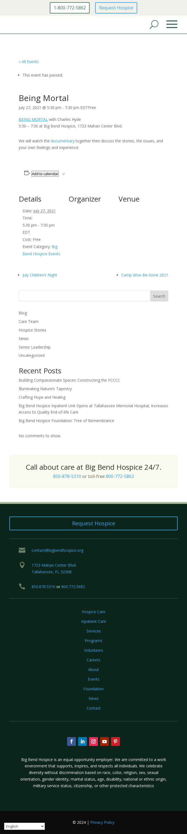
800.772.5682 (73, 586)
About (93, 669)
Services (93, 631)
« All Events (29, 61)
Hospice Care (93, 611)
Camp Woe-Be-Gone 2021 (144, 275)
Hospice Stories (32, 330)
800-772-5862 (120, 476)
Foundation (93, 688)
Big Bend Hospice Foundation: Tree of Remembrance (66, 420)
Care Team (28, 321)
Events (94, 679)
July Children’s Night (40, 275)
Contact (94, 708)
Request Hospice (116, 8)
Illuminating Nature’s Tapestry (45, 388)
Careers (93, 659)
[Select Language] (24, 826)
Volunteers (93, 650)
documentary (63, 140)
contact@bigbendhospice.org (57, 550)
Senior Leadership (35, 347)
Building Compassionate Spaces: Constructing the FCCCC (69, 380)
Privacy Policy (102, 822)
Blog (23, 313)
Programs (93, 640)
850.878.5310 (43, 586)
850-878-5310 (67, 476)
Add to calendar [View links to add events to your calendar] (45, 173)
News (24, 338)
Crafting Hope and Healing (42, 397)
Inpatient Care (93, 621)
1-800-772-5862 (70, 8)
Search (159, 296)
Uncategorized (32, 355)
